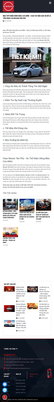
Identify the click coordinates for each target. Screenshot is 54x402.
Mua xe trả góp (20, 389)
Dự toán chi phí (20, 380)
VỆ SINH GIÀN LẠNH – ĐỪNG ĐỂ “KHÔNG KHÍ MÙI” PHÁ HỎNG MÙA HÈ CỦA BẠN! (43, 216)
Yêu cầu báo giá (21, 386)
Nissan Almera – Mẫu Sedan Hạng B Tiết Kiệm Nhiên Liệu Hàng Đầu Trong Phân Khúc (10, 214)
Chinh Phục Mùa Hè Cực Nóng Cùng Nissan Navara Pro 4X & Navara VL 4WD (26, 216)
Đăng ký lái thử (20, 383)
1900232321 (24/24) (18, 365)
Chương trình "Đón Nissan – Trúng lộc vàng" (9, 240)
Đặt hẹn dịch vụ (21, 392)
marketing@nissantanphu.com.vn (20, 368)
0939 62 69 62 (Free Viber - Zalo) (24, 362)
